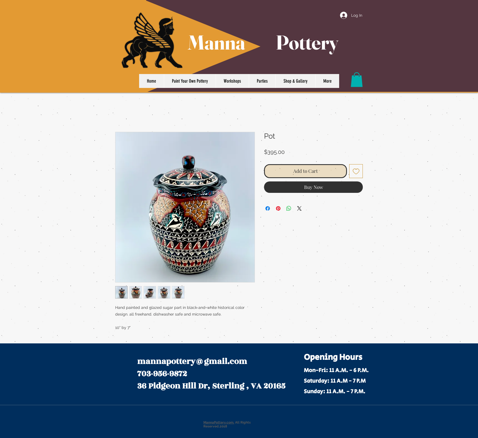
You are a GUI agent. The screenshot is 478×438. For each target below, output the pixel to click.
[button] (357, 79)
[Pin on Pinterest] (278, 208)
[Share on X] (299, 208)
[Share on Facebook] (267, 208)
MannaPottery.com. (218, 422)
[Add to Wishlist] (356, 171)
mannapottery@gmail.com (192, 361)
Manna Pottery (263, 42)
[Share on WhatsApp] (288, 208)
